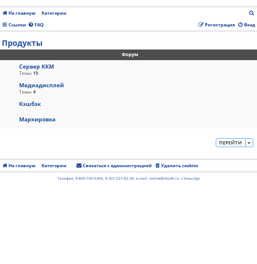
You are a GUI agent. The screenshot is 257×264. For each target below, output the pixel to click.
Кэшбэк (30, 103)
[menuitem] (252, 13)
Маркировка (37, 119)
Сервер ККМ (36, 66)
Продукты (22, 43)
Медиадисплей (41, 85)
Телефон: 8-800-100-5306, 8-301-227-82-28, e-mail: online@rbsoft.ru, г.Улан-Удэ (128, 178)
